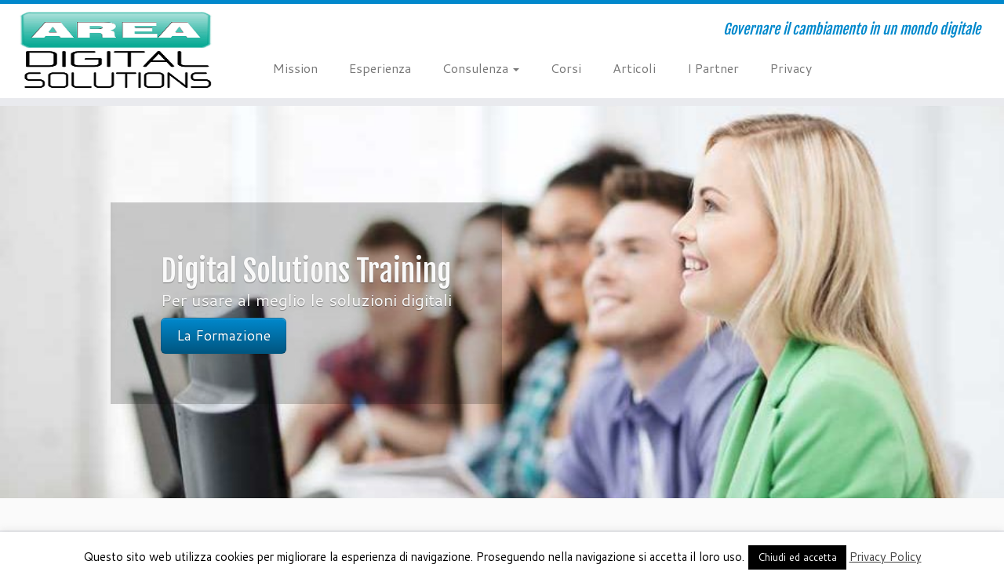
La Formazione (223, 335)
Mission (295, 68)
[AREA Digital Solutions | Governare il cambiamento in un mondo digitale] (115, 51)
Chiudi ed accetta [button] (797, 557)
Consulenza (480, 68)
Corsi (566, 68)
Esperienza (380, 68)
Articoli (634, 68)
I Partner (713, 68)
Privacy (791, 68)
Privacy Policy (885, 556)
